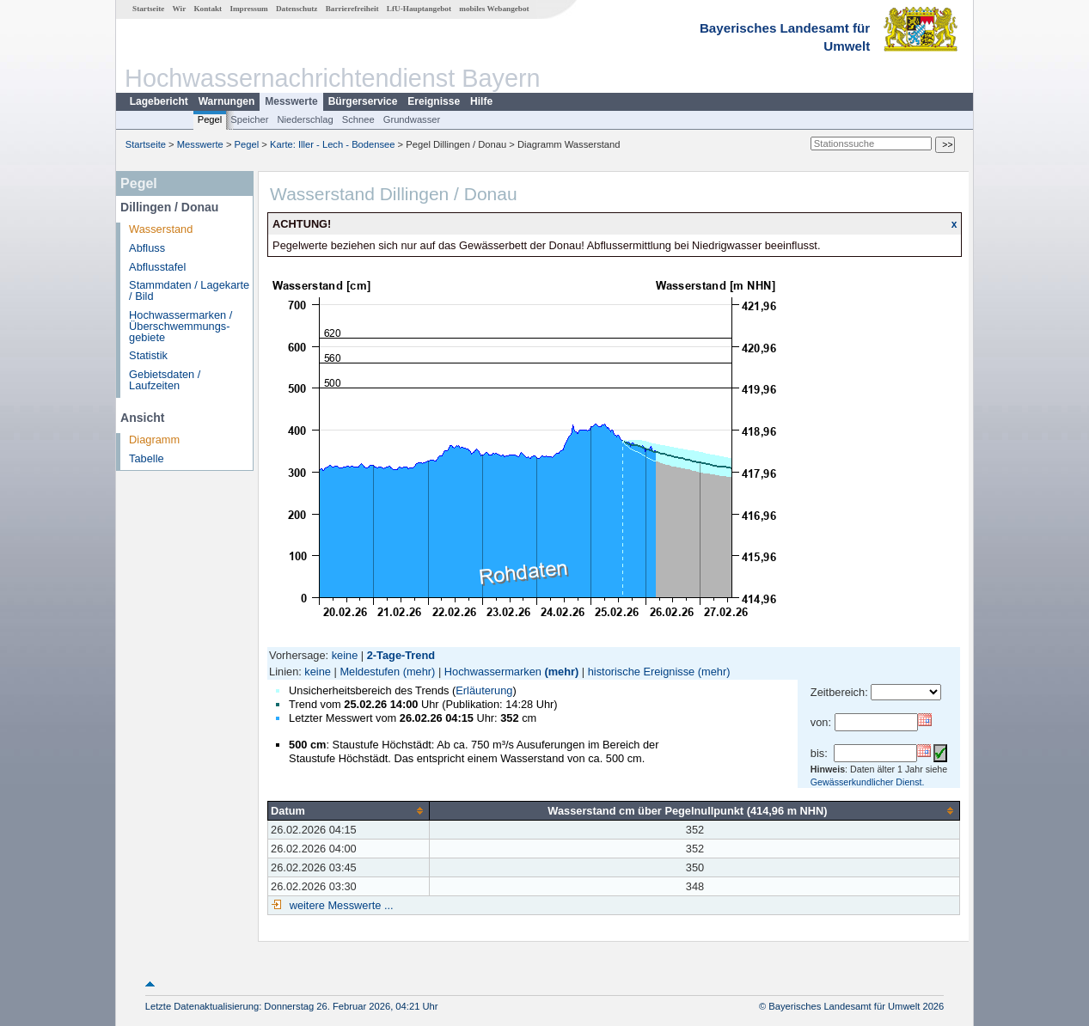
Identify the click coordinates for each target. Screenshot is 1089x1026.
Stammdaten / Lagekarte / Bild (189, 290)
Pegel (210, 119)
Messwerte (291, 101)
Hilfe (481, 101)
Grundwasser (412, 119)
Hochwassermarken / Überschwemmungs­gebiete (180, 326)
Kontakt (207, 8)
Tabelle (146, 458)
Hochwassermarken (492, 671)
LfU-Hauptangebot (419, 8)
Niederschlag (305, 119)
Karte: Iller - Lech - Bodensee (332, 144)
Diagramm (154, 439)
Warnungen (227, 101)
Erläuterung (484, 690)
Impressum (248, 8)
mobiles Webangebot (494, 8)
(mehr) (419, 671)
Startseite (148, 8)
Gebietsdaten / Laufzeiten (164, 380)
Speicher (249, 119)
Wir (180, 8)
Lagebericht (159, 101)
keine (345, 655)
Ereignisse (433, 101)
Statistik (148, 355)
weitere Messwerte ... (339, 905)
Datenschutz (297, 8)
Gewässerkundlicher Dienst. (868, 782)
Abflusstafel (157, 266)
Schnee (358, 119)
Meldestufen (370, 671)
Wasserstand (161, 229)
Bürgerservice (363, 101)
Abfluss (147, 247)
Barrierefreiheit (352, 8)
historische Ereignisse (641, 671)
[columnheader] (349, 810)
